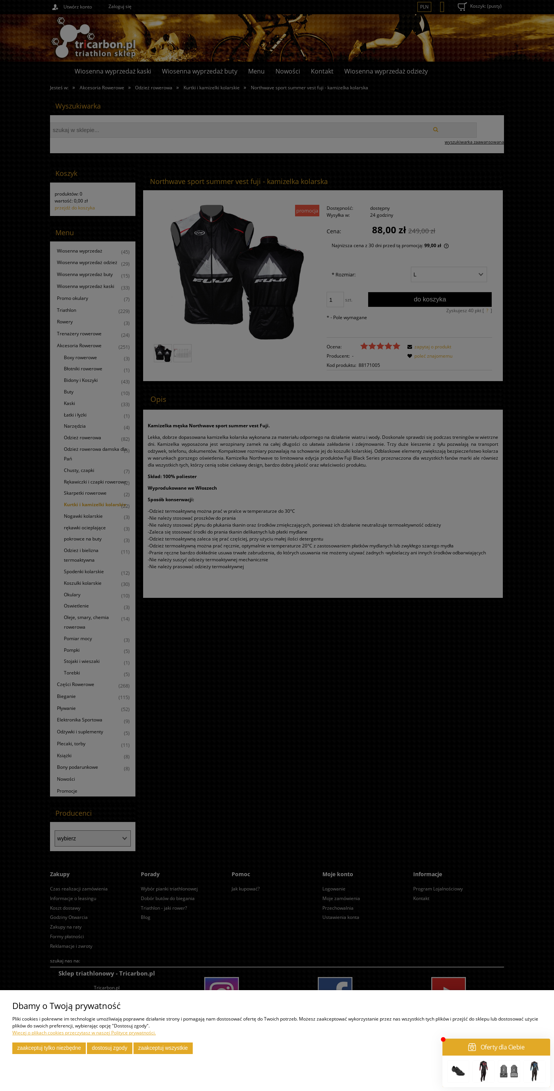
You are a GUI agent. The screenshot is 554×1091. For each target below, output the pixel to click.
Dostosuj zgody (109, 1048)
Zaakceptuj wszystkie (163, 1048)
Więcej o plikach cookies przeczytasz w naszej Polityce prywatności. (84, 1032)
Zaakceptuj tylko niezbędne (49, 1048)
